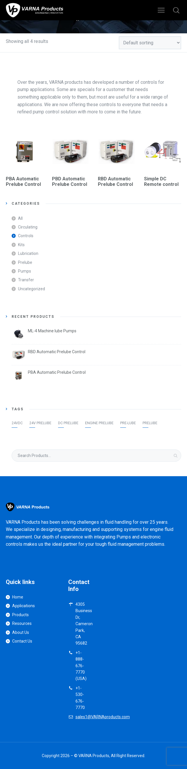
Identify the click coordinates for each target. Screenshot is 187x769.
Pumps (24, 271)
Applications (23, 605)
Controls (25, 235)
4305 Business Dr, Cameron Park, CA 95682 (84, 623)
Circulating (27, 227)
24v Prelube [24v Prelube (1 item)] (40, 423)
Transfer (26, 280)
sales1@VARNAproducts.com (102, 716)
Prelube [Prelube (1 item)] (150, 423)
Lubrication (28, 253)
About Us (20, 632)
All (20, 218)
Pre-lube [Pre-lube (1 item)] (128, 423)
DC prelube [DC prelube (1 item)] (68, 423)
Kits (21, 244)
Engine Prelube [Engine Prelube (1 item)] (99, 423)
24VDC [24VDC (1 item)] (17, 423)
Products (20, 614)
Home (17, 597)
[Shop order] (150, 42)
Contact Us (22, 641)
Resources (22, 623)
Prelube (25, 262)
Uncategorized (31, 288)
